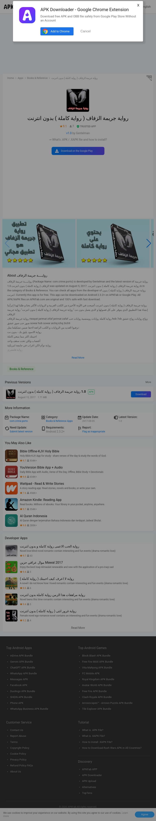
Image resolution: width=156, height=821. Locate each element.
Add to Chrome (60, 31)
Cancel (85, 31)
